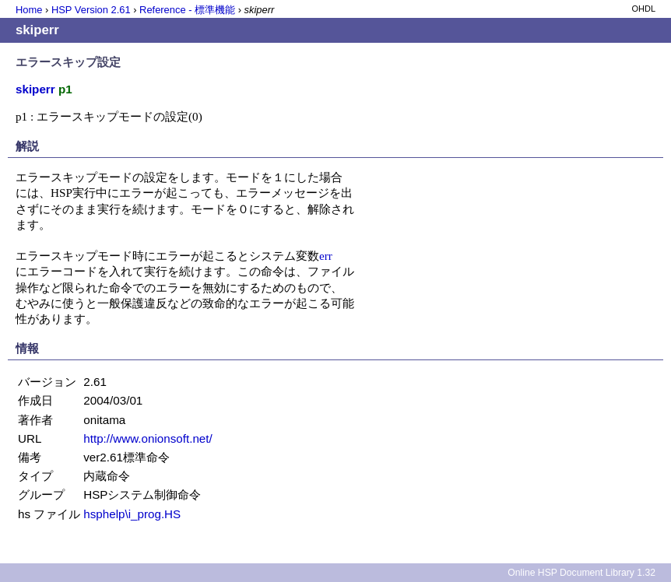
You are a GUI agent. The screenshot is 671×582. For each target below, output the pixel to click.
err (325, 255)
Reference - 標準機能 (187, 10)
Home (29, 10)
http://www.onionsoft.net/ (147, 438)
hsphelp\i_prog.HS (132, 514)
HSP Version (91, 10)
